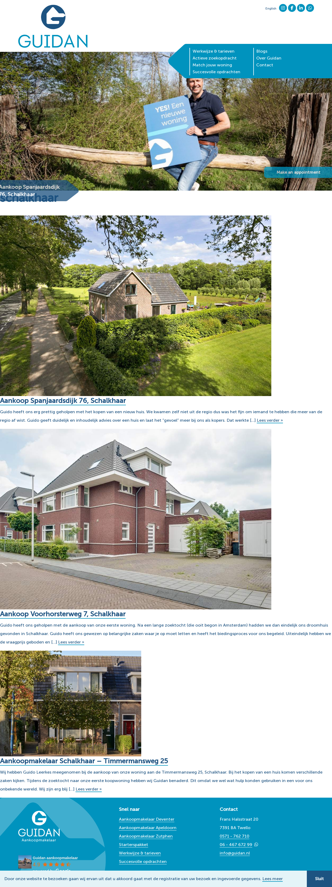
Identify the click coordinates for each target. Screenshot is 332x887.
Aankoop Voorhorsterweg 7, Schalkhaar (63, 614)
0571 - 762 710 (234, 836)
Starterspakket (133, 844)
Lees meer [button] (272, 878)
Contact (264, 55)
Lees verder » (270, 420)
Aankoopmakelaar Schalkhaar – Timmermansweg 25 (84, 761)
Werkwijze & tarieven (213, 41)
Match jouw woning (212, 55)
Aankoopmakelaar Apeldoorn (147, 827)
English (270, 8)
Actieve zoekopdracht (215, 48)
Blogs (261, 41)
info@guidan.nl (235, 853)
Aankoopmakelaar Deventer (146, 819)
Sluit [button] (319, 878)
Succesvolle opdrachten (216, 62)
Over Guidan (268, 48)
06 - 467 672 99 (236, 844)
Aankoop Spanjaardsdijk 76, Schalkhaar (63, 401)
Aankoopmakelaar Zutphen (146, 836)
